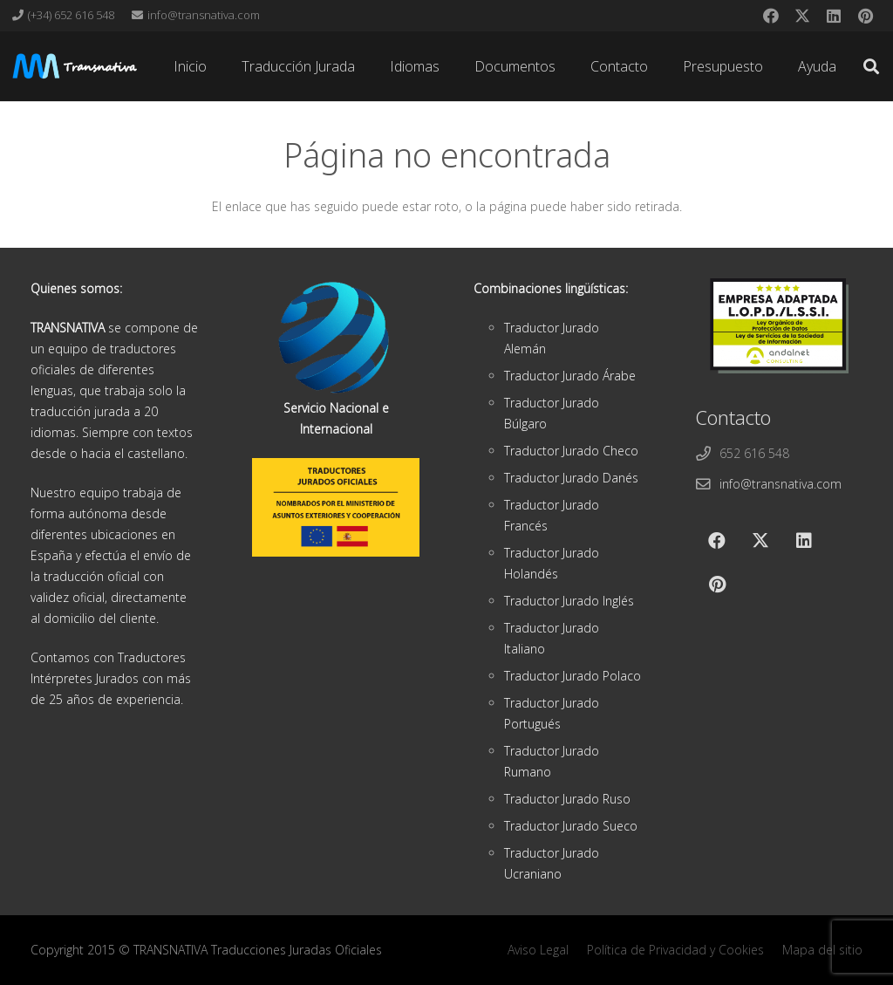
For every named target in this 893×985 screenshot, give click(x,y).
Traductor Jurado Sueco (570, 825)
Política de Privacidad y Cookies (675, 949)
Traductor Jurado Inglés (569, 600)
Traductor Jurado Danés (571, 477)
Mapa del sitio (822, 949)
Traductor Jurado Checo (571, 450)
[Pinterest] (865, 15)
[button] (871, 66)
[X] (802, 15)
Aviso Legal (538, 949)
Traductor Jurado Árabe (570, 375)
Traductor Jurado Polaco (572, 675)
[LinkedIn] (833, 15)
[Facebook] (771, 15)
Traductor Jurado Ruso (567, 798)
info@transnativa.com (780, 483)
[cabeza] (74, 66)
